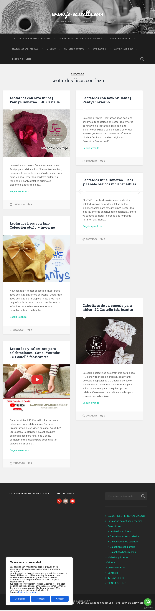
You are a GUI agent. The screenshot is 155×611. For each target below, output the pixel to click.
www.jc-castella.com (77, 13)
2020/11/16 (19, 204)
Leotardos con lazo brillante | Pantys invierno (106, 100)
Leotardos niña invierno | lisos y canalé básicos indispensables (109, 182)
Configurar (20, 599)
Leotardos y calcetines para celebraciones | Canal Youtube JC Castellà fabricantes (35, 353)
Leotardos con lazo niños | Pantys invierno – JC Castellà (35, 100)
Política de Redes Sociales (95, 604)
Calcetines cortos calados (125, 537)
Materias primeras (25, 48)
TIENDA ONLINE (21, 59)
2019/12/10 (91, 416)
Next (138, 215)
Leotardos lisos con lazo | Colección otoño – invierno (32, 225)
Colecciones (118, 38)
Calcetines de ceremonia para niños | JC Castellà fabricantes (107, 307)
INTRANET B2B (123, 48)
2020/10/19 (91, 161)
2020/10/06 (91, 286)
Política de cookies (27, 592)
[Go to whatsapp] (148, 602)
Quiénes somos (74, 48)
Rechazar (40, 599)
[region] (39, 581)
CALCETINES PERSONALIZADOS (31, 38)
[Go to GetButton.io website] (148, 608)
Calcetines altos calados (124, 542)
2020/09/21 (19, 330)
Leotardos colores (120, 532)
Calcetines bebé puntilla (123, 553)
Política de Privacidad (131, 604)
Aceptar (60, 599)
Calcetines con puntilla (122, 547)
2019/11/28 (19, 463)
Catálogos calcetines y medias (80, 38)
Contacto (99, 48)
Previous (79, 215)
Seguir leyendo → (20, 191)
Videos (51, 48)
